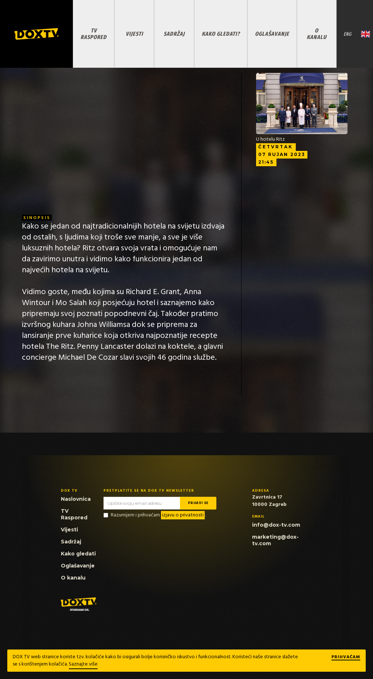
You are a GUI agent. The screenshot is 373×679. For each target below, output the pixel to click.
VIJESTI (134, 33)
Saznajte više (83, 664)
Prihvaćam (345, 657)
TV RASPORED (94, 33)
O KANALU (316, 33)
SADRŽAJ (174, 33)
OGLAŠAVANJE (272, 33)
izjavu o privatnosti (183, 515)
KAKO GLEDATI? (221, 33)
